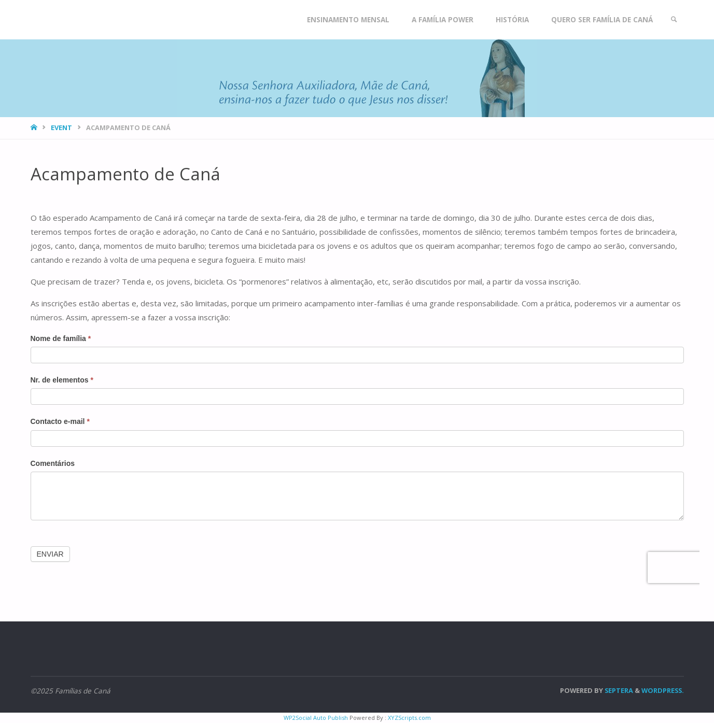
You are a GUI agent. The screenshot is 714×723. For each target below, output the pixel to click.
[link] (674, 19)
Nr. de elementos (62, 380)
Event (61, 127)
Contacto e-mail (60, 421)
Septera (618, 690)
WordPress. (662, 690)
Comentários (53, 463)
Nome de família (61, 338)
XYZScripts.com (409, 717)
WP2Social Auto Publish (316, 717)
